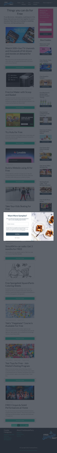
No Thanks (17, 237)
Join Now (17, 234)
